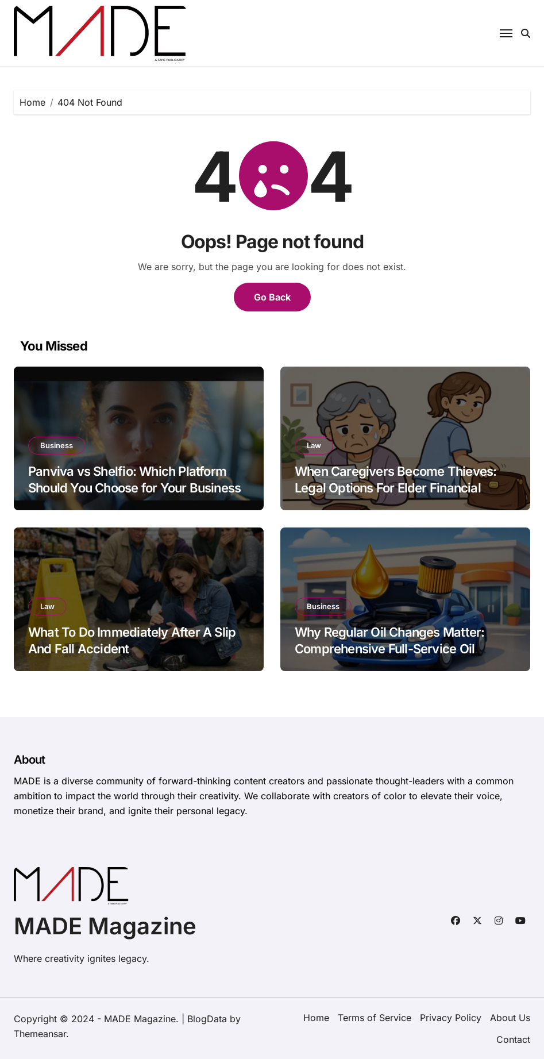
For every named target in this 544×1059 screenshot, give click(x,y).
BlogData (207, 1019)
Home (316, 1017)
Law (314, 445)
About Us (510, 1017)
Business (56, 445)
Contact (513, 1039)
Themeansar (40, 1033)
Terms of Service (374, 1017)
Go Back (272, 297)
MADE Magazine (105, 926)
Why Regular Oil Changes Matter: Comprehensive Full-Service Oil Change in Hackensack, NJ (389, 648)
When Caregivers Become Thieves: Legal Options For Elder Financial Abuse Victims (395, 487)
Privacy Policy (450, 1017)
